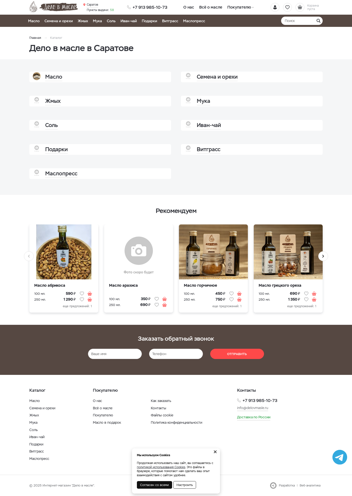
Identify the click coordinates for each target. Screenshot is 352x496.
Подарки (149, 21)
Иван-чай (129, 21)
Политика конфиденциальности (176, 422)
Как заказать (161, 401)
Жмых (83, 21)
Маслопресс (194, 21)
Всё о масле (210, 7)
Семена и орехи (58, 21)
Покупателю (239, 7)
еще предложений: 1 (77, 306)
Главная (35, 38)
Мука (97, 21)
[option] (63, 271)
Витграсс (170, 21)
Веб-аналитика (310, 485)
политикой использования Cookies (161, 467)
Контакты (158, 408)
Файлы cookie (162, 415)
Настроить (184, 485)
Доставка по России (253, 417)
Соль (111, 21)
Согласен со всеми (154, 485)
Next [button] (323, 256)
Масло (34, 21)
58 (100, 10)
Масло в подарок (107, 422)
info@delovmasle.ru (252, 408)
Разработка (287, 485)
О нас (188, 7)
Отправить (237, 354)
